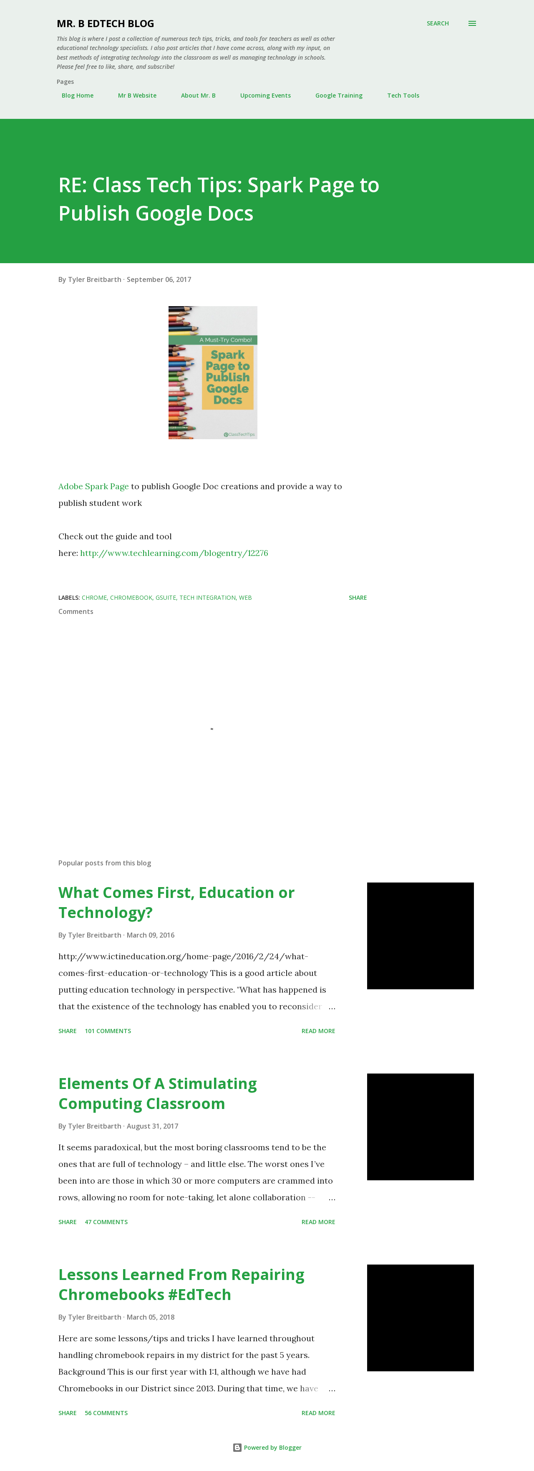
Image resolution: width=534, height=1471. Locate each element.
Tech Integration (207, 597)
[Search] (438, 23)
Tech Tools (398, 95)
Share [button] (358, 597)
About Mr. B (193, 95)
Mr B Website (132, 95)
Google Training (334, 95)
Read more (318, 1031)
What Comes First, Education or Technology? (176, 902)
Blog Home (72, 95)
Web (245, 597)
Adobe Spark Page (93, 486)
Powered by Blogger (267, 1447)
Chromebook (131, 597)
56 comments (106, 1413)
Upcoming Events (260, 95)
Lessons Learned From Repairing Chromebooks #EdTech (181, 1284)
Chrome (94, 597)
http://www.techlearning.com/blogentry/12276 (174, 553)
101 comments (108, 1031)
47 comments (106, 1222)
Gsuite (166, 597)
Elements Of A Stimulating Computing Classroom (157, 1093)
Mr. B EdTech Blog (105, 23)
